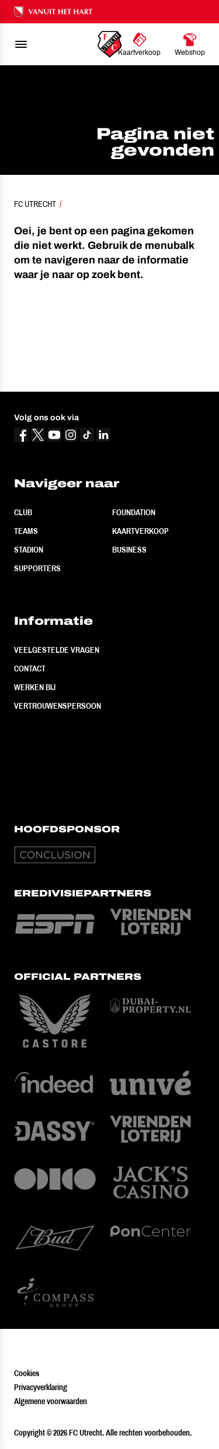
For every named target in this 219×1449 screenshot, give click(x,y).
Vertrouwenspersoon (57, 706)
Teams (26, 531)
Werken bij (34, 687)
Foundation (133, 512)
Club (23, 512)
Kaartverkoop (140, 531)
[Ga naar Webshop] (190, 44)
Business (129, 549)
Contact (30, 668)
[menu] (21, 44)
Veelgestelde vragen (56, 650)
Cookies (26, 1373)
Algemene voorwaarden (50, 1401)
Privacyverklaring (40, 1387)
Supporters (37, 568)
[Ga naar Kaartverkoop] (139, 44)
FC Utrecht (35, 204)
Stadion (28, 549)
